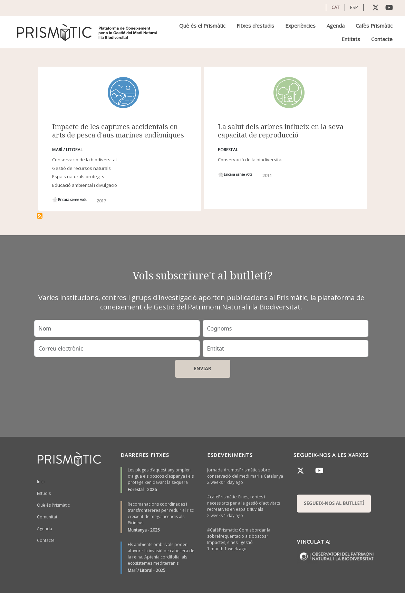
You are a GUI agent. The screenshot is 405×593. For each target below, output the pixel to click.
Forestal (136, 489)
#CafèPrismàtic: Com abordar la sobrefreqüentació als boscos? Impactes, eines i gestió (238, 536)
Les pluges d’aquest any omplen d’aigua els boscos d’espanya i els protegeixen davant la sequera (161, 476)
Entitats (350, 39)
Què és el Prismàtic (202, 25)
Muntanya (137, 530)
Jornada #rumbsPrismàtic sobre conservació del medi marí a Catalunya (245, 473)
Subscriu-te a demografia (39, 216)
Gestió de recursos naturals (81, 168)
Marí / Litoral (140, 570)
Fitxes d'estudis (255, 25)
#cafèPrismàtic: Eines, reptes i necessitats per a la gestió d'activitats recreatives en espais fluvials (243, 503)
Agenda (336, 25)
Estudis (44, 493)
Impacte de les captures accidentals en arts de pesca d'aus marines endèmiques (118, 131)
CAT (335, 7)
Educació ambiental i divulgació (84, 185)
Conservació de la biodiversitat (84, 159)
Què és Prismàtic (53, 505)
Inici (41, 482)
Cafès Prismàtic (374, 25)
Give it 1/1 (55, 199)
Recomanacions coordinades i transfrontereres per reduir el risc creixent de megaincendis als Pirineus (161, 513)
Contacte (382, 39)
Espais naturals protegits (78, 176)
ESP (354, 7)
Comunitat (47, 517)
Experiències (300, 25)
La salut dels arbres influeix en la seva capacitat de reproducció (281, 131)
